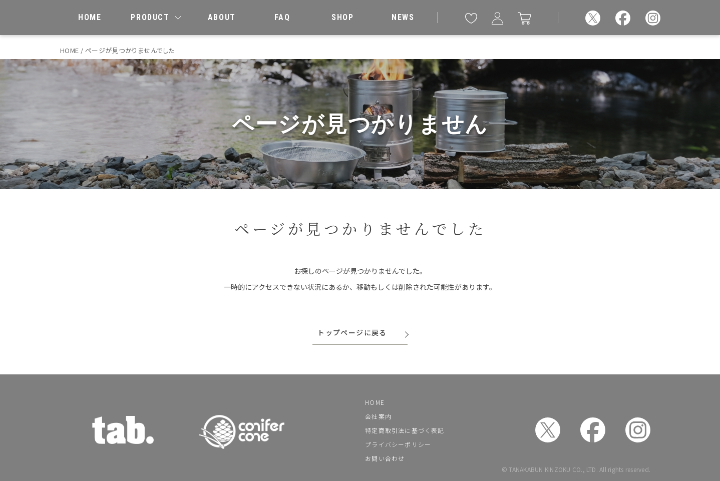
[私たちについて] (222, 18)
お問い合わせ (385, 458)
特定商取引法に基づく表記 (404, 430)
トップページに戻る (352, 332)
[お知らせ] (403, 18)
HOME (375, 402)
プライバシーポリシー (398, 444)
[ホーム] (90, 18)
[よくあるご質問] (282, 18)
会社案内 (378, 416)
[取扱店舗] (342, 18)
